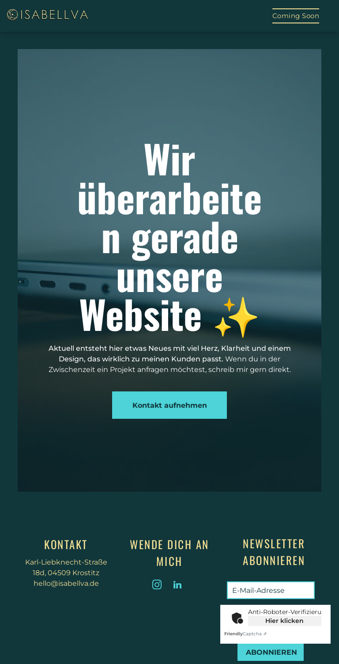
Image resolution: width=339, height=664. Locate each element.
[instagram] (157, 586)
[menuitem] (296, 15)
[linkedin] (177, 586)
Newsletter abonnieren (274, 551)
